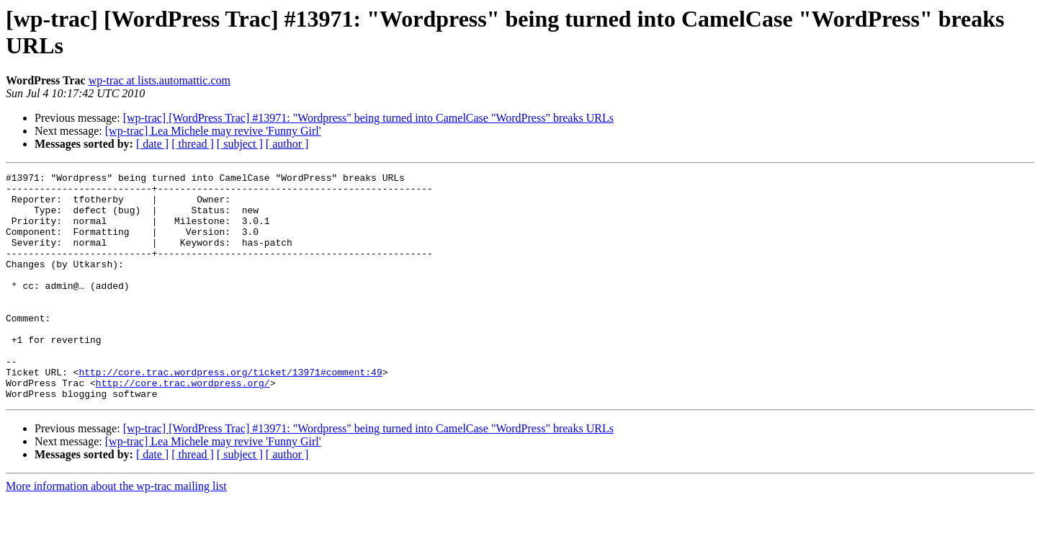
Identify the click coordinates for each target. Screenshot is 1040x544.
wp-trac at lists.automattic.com (159, 80)
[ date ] (152, 144)
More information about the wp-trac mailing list (116, 531)
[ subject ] (240, 144)
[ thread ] (192, 144)
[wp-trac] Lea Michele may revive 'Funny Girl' (213, 131)
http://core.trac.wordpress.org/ (183, 425)
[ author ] (287, 144)
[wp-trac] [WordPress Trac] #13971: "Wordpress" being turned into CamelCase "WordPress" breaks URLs (368, 118)
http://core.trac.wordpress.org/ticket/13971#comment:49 (230, 412)
